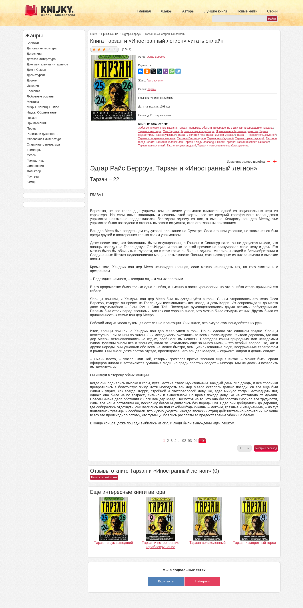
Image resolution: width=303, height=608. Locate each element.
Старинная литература (43, 144)
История (33, 85)
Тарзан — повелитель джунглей (256, 134)
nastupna (202, 441)
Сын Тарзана (171, 131)
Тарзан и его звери (149, 131)
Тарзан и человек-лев (169, 142)
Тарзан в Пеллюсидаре (191, 138)
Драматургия (36, 75)
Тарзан (151, 89)
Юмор (31, 182)
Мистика (33, 101)
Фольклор (34, 171)
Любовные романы (40, 96)
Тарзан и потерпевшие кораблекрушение (222, 145)
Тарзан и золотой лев (191, 134)
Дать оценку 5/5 (114, 49)
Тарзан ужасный (166, 134)
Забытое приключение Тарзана (157, 127)
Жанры (166, 11)
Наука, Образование (42, 112)
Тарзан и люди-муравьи (220, 134)
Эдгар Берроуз (131, 34)
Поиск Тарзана (226, 142)
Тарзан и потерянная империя (156, 138)
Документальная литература (47, 64)
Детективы (34, 53)
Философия (35, 166)
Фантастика (35, 160)
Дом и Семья (36, 69)
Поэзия (32, 118)
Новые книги (247, 11)
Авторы (188, 11)
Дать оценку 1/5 (94, 49)
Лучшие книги (215, 11)
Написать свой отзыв (104, 477)
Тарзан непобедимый (220, 138)
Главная (144, 11)
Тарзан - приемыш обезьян (195, 127)
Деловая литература (42, 48)
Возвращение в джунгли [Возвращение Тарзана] (243, 127)
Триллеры (34, 150)
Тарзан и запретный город (253, 142)
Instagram (202, 581)
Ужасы (31, 155)
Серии (272, 11)
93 (190, 441)
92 (184, 441)
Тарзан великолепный (151, 145)
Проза (31, 128)
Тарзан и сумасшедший (181, 145)
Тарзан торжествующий (249, 138)
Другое (32, 80)
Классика (33, 91)
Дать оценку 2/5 (99, 49)
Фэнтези (33, 176)
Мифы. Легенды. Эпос (43, 107)
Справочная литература (44, 139)
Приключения (37, 123)
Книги (93, 34)
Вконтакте (166, 581)
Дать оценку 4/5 (109, 49)
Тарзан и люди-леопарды (200, 142)
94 (196, 441)
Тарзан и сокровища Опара (197, 131)
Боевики (33, 43)
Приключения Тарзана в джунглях (237, 131)
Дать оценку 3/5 (104, 49)
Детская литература (41, 59)
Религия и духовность (42, 134)
